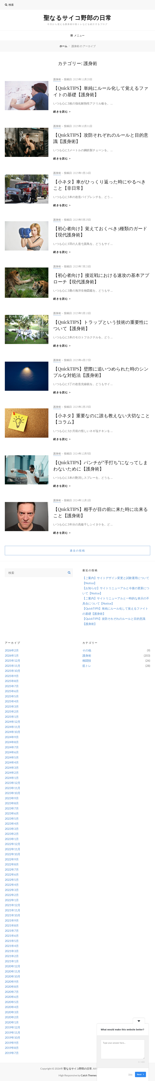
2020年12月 (12, 966)
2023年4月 (12, 823)
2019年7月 (12, 1053)
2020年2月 (12, 1017)
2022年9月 (12, 859)
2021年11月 (12, 910)
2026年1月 (12, 655)
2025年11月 (12, 665)
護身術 (57, 79)
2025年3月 (12, 706)
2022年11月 (12, 849)
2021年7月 (12, 930)
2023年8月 (12, 803)
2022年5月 (12, 879)
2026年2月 (12, 650)
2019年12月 (12, 1027)
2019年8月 (12, 1047)
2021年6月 (12, 935)
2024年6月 (12, 752)
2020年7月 (12, 992)
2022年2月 (12, 895)
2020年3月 (12, 1012)
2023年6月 (12, 813)
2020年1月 (12, 1022)
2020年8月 (12, 986)
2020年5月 (12, 1002)
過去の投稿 (77, 550)
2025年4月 (12, 701)
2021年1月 (12, 961)
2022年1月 (12, 900)
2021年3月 (12, 951)
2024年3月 (12, 767)
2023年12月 (12, 783)
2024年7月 (12, 747)
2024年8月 (12, 742)
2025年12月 (12, 660)
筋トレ (86, 665)
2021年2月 (12, 956)
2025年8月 (12, 681)
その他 (86, 650)
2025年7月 (12, 686)
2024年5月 (12, 757)
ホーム (64, 46)
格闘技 (86, 660)
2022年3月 (12, 890)
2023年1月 (12, 839)
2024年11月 (12, 727)
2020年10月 (12, 976)
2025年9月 (12, 676)
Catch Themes (89, 1075)
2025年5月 (12, 696)
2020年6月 (12, 997)
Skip (130, 1074)
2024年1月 (12, 778)
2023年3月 (12, 828)
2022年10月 (12, 854)
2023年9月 (12, 798)
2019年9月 (12, 1042)
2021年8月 (12, 925)
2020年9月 (12, 981)
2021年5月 (12, 941)
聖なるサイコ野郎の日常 (78, 17)
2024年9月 (12, 737)
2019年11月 (12, 1032)
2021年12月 (12, 905)
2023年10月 (12, 793)
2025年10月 (12, 670)
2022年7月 (12, 869)
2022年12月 (12, 844)
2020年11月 (12, 971)
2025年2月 (12, 711)
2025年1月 (12, 716)
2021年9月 (12, 920)
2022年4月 (12, 884)
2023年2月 (12, 833)
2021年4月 (12, 946)
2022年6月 (12, 874)
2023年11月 (12, 788)
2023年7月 (12, 808)
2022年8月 (12, 864)
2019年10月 (12, 1037)
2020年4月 (12, 1007)
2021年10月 (12, 915)
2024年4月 (12, 762)
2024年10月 (12, 732)
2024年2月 (12, 772)
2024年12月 (12, 721)
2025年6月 (12, 691)
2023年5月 (12, 818)
